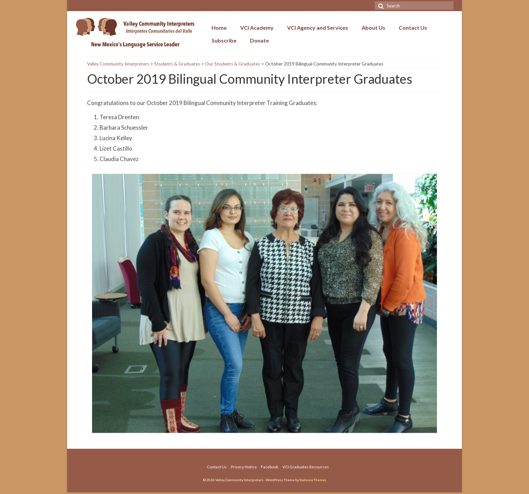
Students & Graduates (177, 64)
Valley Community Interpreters (118, 64)
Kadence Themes (313, 480)
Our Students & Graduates (232, 64)
